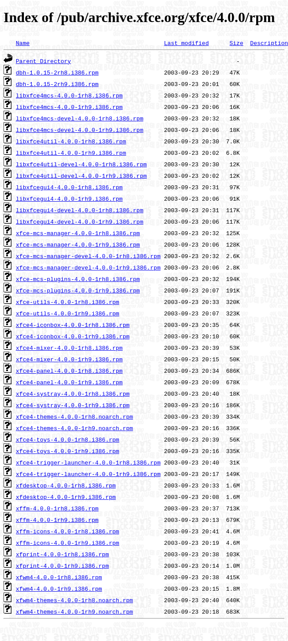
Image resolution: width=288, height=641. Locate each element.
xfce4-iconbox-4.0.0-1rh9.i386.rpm (72, 336)
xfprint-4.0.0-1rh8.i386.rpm (62, 554)
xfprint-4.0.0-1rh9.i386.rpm (62, 566)
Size (236, 43)
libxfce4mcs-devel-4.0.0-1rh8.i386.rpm (80, 118)
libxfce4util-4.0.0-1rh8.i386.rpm (71, 141)
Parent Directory (43, 61)
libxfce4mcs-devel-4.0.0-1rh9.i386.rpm (80, 130)
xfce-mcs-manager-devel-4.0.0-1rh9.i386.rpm (88, 267)
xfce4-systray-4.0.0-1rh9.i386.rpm (72, 405)
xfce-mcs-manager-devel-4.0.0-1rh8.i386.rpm (88, 256)
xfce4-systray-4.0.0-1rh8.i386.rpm (72, 393)
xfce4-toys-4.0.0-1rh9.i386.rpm (67, 451)
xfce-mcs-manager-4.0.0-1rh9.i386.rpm (78, 244)
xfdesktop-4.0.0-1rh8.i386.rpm (66, 485)
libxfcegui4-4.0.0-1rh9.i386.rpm (69, 198)
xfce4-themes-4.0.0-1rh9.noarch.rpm (74, 428)
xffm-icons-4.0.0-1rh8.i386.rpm (67, 531)
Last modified (186, 43)
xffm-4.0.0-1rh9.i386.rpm (57, 520)
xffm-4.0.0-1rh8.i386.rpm (57, 508)
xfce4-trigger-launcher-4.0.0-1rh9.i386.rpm (88, 474)
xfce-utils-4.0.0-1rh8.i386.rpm (67, 302)
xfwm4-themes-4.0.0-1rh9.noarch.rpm (74, 611)
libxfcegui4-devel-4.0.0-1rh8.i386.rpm (80, 210)
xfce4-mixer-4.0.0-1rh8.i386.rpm (69, 348)
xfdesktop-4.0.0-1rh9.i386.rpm (66, 497)
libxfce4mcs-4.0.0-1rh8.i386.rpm (69, 95)
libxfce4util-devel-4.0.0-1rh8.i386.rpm (81, 164)
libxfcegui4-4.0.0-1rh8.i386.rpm (69, 187)
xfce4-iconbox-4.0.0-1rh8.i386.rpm (72, 325)
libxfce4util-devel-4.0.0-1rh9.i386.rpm (81, 176)
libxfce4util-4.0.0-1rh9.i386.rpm (71, 153)
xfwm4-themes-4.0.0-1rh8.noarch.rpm (74, 600)
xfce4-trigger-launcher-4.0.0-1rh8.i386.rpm (88, 462)
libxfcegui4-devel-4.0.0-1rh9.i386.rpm (80, 221)
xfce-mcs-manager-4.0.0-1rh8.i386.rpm (78, 233)
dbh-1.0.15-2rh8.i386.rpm (57, 72)
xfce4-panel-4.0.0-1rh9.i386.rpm (69, 382)
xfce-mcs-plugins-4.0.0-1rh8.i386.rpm (78, 279)
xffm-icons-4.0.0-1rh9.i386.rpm (67, 543)
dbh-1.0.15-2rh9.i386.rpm (57, 84)
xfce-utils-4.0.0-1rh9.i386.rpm (67, 313)
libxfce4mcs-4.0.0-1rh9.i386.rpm (69, 107)
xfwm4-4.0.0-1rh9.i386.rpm (59, 588)
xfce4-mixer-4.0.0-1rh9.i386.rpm (69, 359)
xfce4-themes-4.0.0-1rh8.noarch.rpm (74, 416)
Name (23, 43)
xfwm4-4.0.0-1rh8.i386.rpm (59, 577)
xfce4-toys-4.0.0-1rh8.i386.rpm (67, 439)
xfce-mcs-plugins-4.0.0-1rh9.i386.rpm (78, 290)
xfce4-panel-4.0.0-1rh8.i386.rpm (69, 371)
